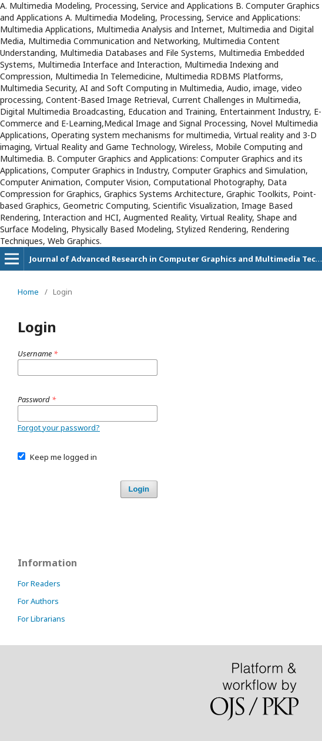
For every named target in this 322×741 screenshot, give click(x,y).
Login (139, 489)
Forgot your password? (59, 427)
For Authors (38, 601)
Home (28, 291)
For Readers (39, 583)
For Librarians (41, 618)
